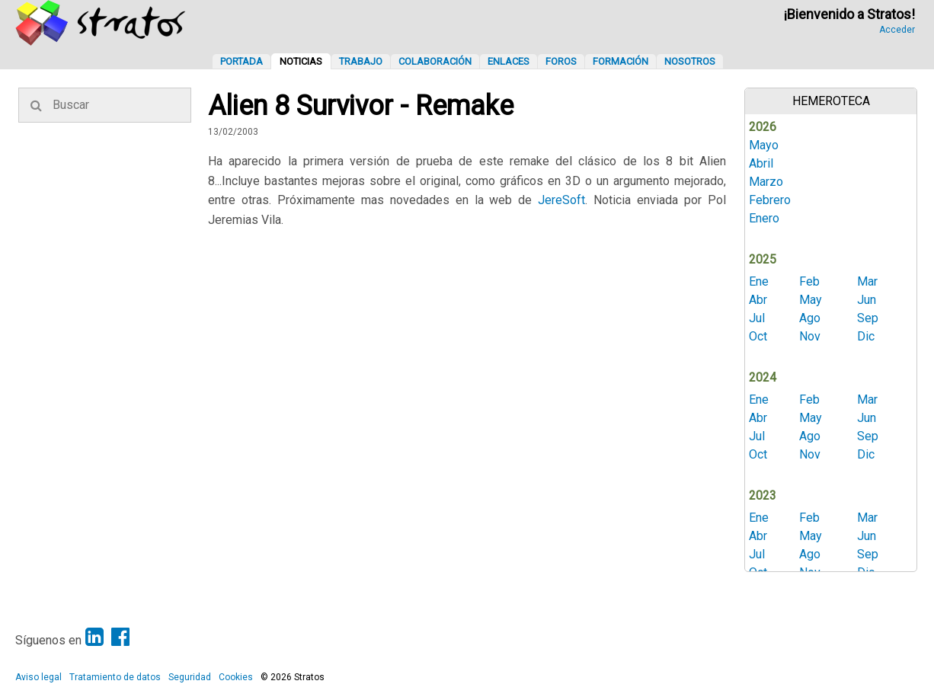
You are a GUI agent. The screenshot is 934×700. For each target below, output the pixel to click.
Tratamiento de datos (115, 677)
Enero (764, 218)
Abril (761, 163)
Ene (759, 281)
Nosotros (689, 61)
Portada (241, 61)
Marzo (766, 181)
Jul (757, 318)
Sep (867, 318)
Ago (809, 318)
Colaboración (435, 61)
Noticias (301, 61)
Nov (809, 336)
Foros (561, 61)
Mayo (764, 145)
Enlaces (508, 61)
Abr (758, 299)
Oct (758, 336)
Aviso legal (38, 677)
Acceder (897, 29)
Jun (866, 299)
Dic (866, 336)
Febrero (770, 200)
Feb (809, 281)
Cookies (236, 677)
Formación (620, 61)
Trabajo (360, 61)
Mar (867, 281)
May (810, 299)
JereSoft (561, 200)
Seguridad (189, 677)
